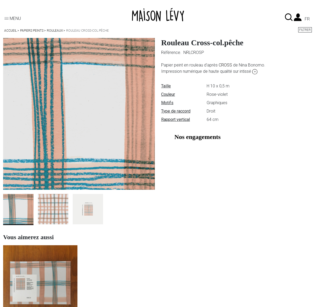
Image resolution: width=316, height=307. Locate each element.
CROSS (225, 65)
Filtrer (305, 30)
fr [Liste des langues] (307, 19)
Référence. (171, 52)
